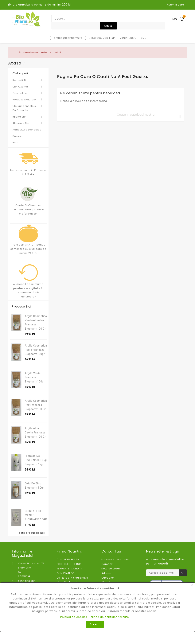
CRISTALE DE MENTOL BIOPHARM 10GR (36, 515)
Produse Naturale (28, 99)
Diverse (18, 136)
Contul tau (111, 551)
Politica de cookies (73, 617)
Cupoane (107, 578)
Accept (95, 624)
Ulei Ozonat (28, 86)
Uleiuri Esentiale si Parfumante (28, 108)
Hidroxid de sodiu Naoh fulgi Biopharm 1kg (36, 460)
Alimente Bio (28, 123)
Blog (15, 142)
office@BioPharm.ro (66, 38)
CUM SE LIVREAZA (68, 559)
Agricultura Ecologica (27, 129)
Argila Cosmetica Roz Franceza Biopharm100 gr (36, 405)
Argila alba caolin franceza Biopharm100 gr (35, 432)
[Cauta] (147, 114)
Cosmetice (28, 93)
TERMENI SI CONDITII (69, 568)
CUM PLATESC (66, 573)
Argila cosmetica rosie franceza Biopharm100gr (36, 349)
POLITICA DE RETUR (69, 564)
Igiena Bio (28, 116)
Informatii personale (115, 559)
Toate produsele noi (32, 533)
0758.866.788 (96, 38)
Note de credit (111, 568)
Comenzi (107, 564)
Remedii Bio (28, 80)
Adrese (106, 573)
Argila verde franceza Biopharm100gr (35, 377)
